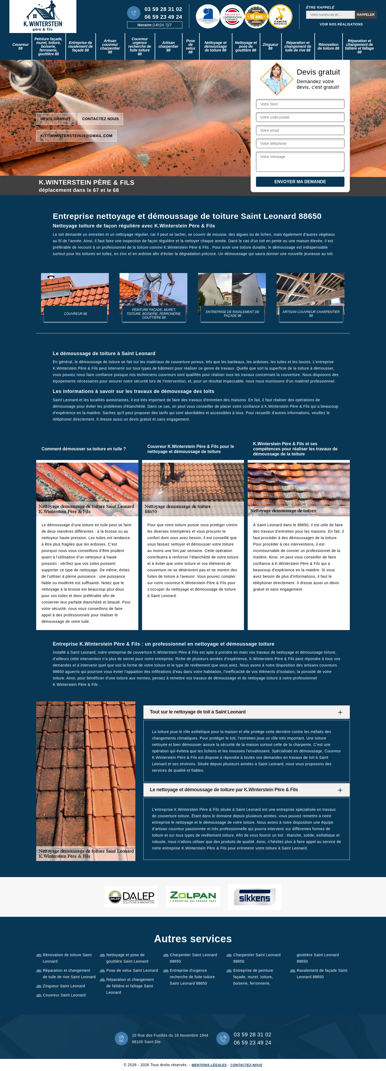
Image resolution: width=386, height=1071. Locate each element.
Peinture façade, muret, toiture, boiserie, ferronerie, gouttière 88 (48, 46)
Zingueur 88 (270, 46)
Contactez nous (100, 118)
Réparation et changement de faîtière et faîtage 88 (359, 46)
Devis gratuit (55, 118)
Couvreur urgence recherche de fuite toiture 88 (139, 46)
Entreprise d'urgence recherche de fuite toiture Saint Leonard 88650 (192, 976)
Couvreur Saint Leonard (64, 995)
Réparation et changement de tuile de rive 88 (297, 46)
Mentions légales (209, 1065)
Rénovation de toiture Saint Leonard (67, 958)
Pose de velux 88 (190, 46)
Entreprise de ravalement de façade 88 (80, 46)
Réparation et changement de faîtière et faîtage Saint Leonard (130, 986)
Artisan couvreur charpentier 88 (110, 46)
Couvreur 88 (20, 46)
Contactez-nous (246, 1065)
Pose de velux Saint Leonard (132, 970)
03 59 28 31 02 (163, 9)
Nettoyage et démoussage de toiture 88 (215, 46)
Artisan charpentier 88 (168, 46)
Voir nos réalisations (341, 24)
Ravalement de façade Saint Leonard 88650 (322, 973)
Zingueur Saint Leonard (64, 986)
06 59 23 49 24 (163, 17)
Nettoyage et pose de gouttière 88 (246, 46)
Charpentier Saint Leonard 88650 (193, 958)
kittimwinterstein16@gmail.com (76, 135)
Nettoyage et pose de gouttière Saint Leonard (127, 958)
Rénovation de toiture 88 (328, 46)
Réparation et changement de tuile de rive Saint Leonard (69, 973)
